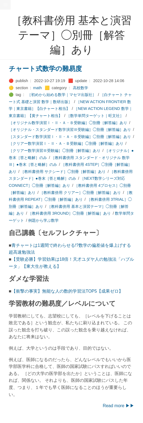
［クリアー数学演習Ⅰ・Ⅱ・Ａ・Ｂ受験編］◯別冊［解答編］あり (66, 143)
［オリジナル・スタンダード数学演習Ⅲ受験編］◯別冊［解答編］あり (70, 129)
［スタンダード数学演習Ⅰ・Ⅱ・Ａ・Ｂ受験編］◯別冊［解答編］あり (70, 136)
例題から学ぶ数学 (43, 220)
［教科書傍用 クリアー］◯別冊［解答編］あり (80, 192)
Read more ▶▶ (118, 405)
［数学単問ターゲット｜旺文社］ (95, 115)
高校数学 (80, 88)
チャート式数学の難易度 (45, 68)
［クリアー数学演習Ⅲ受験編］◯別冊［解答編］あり (54, 150)
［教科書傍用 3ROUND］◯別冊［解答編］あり (69, 213)
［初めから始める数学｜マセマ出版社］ (61, 94)
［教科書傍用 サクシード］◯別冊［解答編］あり (63, 171)
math (37, 88)
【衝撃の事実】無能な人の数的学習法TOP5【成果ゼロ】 (67, 291)
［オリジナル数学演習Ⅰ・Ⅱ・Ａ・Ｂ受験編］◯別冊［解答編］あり (68, 123)
